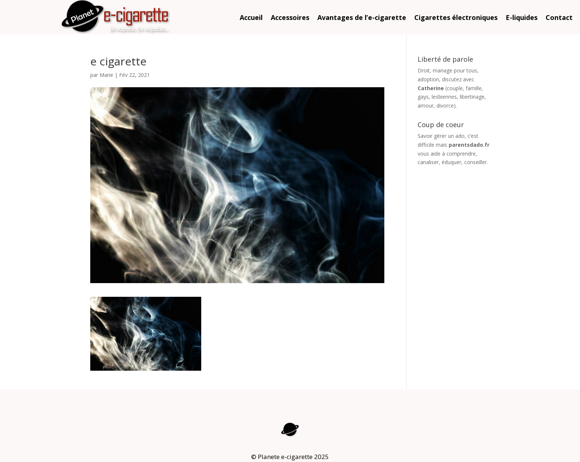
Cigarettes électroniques (456, 18)
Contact (559, 18)
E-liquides (521, 18)
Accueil (251, 18)
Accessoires (290, 18)
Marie (106, 74)
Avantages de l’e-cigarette (361, 18)
